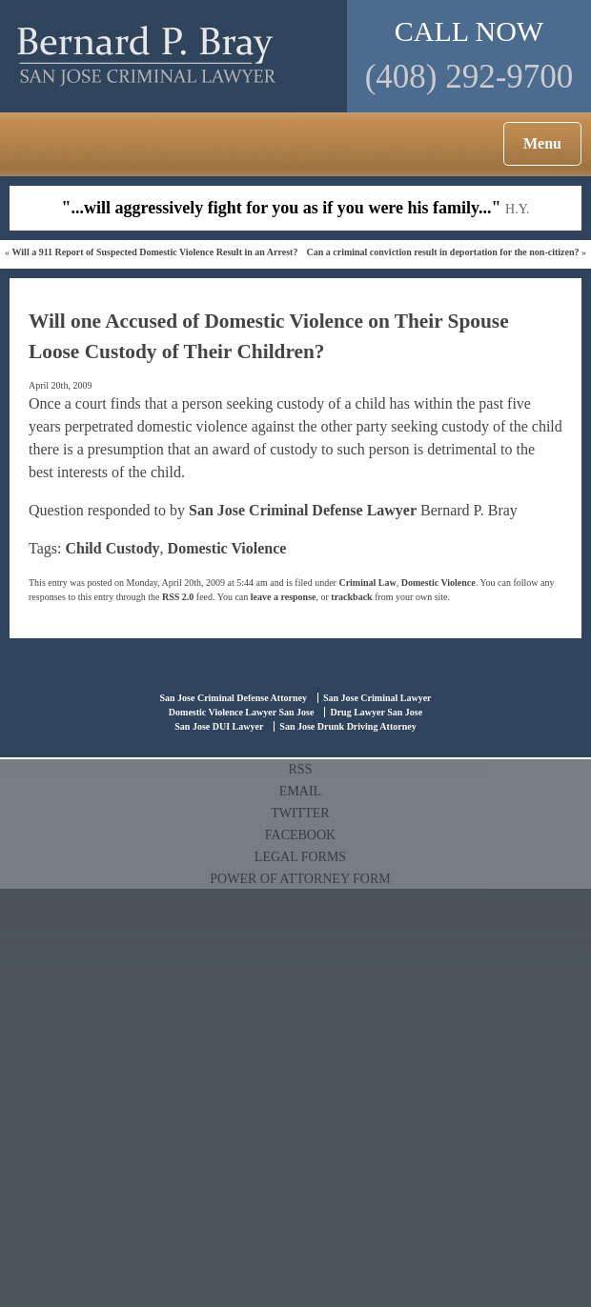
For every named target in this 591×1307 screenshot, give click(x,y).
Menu (542, 143)
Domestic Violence (227, 548)
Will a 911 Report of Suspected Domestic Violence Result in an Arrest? (155, 252)
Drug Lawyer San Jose (376, 712)
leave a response (283, 597)
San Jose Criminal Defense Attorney (232, 698)
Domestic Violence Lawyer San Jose (242, 712)
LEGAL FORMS (300, 857)
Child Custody (112, 548)
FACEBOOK (300, 835)
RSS (301, 769)
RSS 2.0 (178, 597)
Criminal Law (367, 582)
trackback (351, 597)
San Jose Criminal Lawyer (377, 698)
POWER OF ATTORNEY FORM (300, 879)
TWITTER (300, 813)
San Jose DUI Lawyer (218, 726)
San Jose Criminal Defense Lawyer (303, 510)
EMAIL (300, 791)
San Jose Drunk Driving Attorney (347, 726)
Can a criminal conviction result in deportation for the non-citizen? (442, 252)
